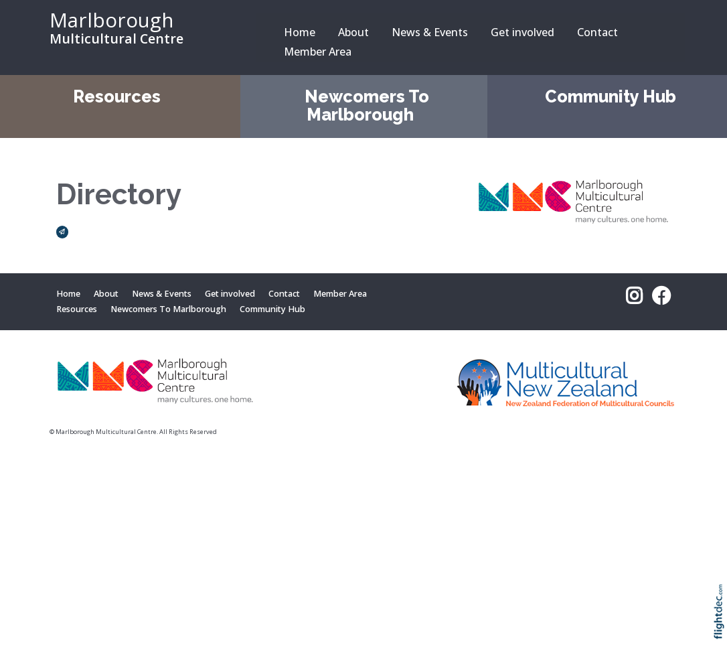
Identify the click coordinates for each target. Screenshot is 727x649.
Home (299, 32)
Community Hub (610, 96)
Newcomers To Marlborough (367, 105)
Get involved (522, 32)
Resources (117, 96)
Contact (597, 32)
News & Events (430, 32)
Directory (118, 194)
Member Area (317, 51)
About (353, 32)
